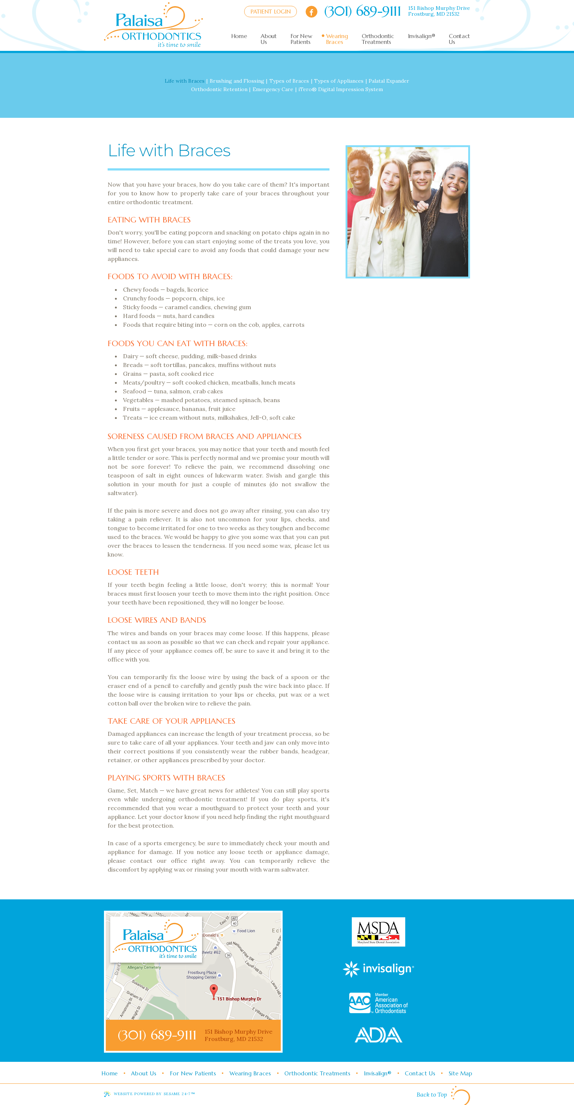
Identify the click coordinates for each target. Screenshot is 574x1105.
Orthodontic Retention (219, 89)
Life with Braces (185, 81)
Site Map (462, 1073)
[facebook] (311, 12)
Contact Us (421, 1073)
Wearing (337, 39)
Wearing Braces (250, 1073)
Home (108, 1073)
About (268, 39)
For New (301, 39)
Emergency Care (273, 89)
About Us (142, 1073)
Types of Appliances (339, 81)
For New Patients (192, 1073)
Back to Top (443, 1095)
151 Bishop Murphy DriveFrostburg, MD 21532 (439, 11)
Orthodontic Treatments (318, 1073)
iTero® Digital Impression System (340, 89)
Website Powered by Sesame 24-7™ (154, 1093)
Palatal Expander (389, 81)
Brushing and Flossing (237, 81)
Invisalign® (378, 1073)
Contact (459, 39)
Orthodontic (378, 39)
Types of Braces (289, 81)
